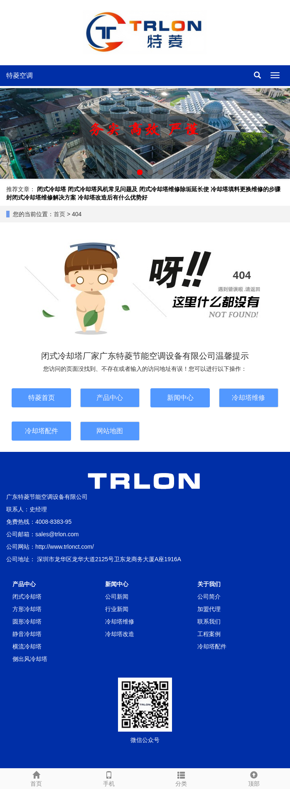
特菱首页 (41, 397)
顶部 (254, 778)
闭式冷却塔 (51, 189)
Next (279, 133)
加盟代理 (209, 609)
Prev (10, 133)
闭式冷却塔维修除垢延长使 (174, 189)
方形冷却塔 (27, 609)
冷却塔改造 (119, 634)
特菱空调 (19, 75)
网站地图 (109, 430)
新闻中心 (180, 397)
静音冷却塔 (27, 634)
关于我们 (209, 584)
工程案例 (209, 634)
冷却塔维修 (248, 397)
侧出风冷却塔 (29, 659)
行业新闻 (116, 609)
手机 (109, 778)
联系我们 (209, 621)
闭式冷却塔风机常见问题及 (103, 189)
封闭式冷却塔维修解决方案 (41, 197)
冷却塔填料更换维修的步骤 (245, 189)
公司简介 (209, 596)
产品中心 (109, 397)
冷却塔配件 (41, 430)
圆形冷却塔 (27, 621)
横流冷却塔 (27, 646)
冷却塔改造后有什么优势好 (112, 197)
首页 (59, 214)
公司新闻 (116, 596)
